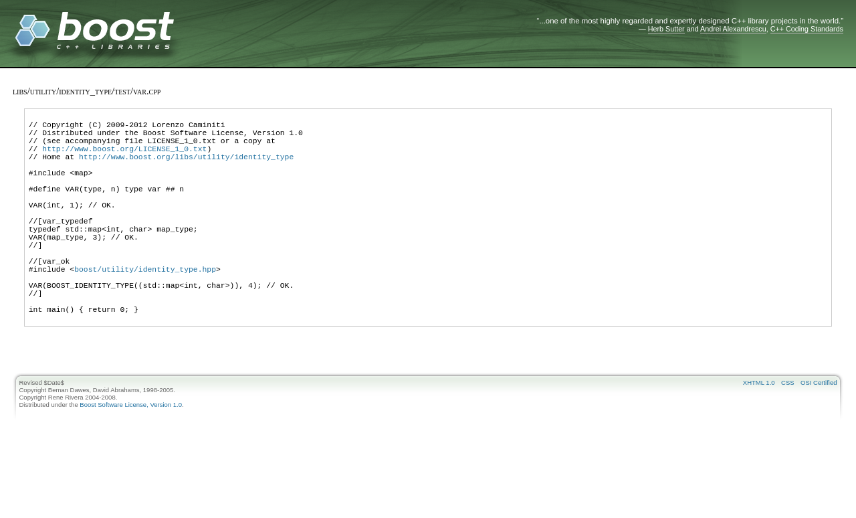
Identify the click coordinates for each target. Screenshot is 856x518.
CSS (787, 434)
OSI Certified (818, 434)
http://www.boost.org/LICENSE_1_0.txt (124, 158)
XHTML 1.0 (759, 434)
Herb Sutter (666, 29)
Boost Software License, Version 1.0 (131, 456)
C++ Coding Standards (806, 29)
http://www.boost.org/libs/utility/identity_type (186, 168)
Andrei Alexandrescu (733, 29)
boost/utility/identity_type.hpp (145, 309)
